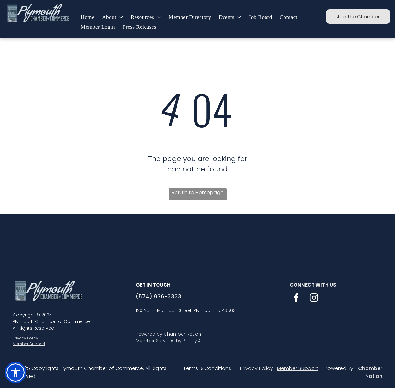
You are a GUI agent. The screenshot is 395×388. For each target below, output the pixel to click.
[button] (15, 372)
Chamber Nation (182, 334)
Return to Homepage (198, 192)
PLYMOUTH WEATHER (197, 238)
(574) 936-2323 (158, 296)
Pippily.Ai (192, 341)
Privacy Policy (25, 338)
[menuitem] (88, 17)
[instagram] (314, 299)
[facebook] (296, 299)
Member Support (29, 343)
